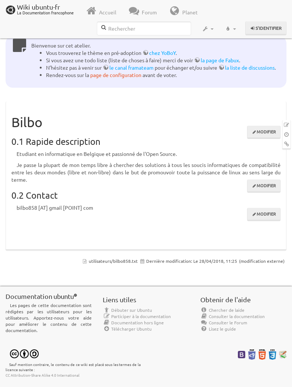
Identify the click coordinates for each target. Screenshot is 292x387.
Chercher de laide (222, 310)
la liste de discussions (250, 67)
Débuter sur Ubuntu (127, 310)
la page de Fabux (220, 60)
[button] (208, 28)
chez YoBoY (162, 52)
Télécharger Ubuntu (127, 329)
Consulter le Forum (223, 322)
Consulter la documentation (232, 316)
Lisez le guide (218, 329)
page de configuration (115, 75)
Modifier (266, 132)
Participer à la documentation (137, 316)
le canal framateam (131, 67)
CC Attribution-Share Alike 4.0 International (43, 375)
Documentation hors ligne (133, 322)
